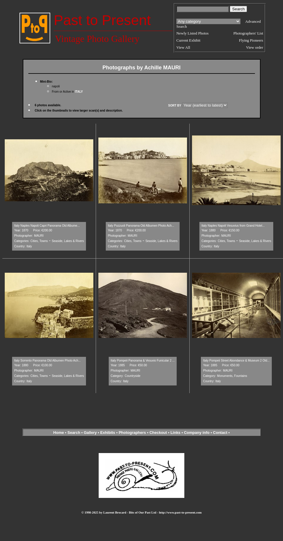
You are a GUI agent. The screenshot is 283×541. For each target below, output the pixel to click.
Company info (197, 432)
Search (73, 432)
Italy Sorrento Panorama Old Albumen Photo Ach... (47, 360)
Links (175, 432)
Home (58, 432)
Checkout (158, 432)
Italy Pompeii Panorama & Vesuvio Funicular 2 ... (143, 360)
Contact (220, 432)
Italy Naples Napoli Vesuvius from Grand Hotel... (233, 225)
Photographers (132, 432)
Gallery (90, 432)
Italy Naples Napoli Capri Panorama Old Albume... (47, 225)
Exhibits (107, 432)
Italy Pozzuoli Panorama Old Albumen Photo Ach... (141, 225)
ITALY (79, 91)
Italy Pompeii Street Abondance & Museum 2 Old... (236, 360)
